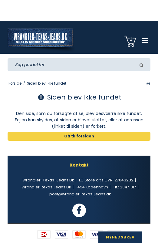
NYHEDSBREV (120, 237)
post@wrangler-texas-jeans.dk (80, 194)
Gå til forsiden (79, 136)
